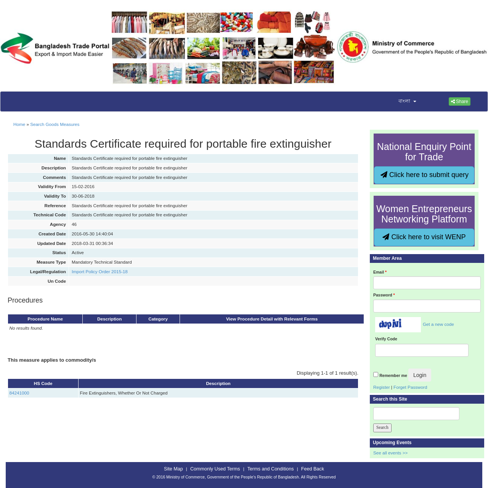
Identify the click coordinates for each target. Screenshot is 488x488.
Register (381, 387)
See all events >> (390, 452)
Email (380, 272)
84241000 (19, 392)
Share (459, 101)
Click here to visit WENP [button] (424, 237)
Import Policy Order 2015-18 (100, 271)
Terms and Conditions (270, 469)
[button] (402, 101)
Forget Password (410, 387)
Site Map (173, 469)
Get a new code (438, 324)
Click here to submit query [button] (424, 175)
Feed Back (312, 469)
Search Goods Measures (54, 124)
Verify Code (386, 339)
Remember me (393, 375)
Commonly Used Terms (215, 469)
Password (384, 295)
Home (19, 124)
